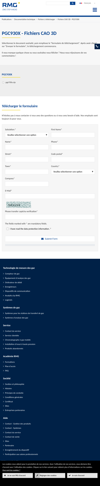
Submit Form (51, 239)
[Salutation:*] (27, 135)
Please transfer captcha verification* (21, 211)
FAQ (7, 370)
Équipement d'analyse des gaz (17, 278)
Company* (10, 178)
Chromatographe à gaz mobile (18, 340)
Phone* (54, 141)
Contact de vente (12, 437)
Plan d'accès (10, 366)
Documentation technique (24, 19)
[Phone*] (73, 147)
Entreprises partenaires (15, 410)
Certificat (9, 401)
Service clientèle (12, 335)
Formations (10, 362)
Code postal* (57, 154)
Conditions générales (14, 397)
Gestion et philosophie (14, 384)
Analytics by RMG (12, 295)
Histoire (8, 388)
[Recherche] (58, 3)
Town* (8, 166)
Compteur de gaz (12, 273)
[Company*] (27, 184)
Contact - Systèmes (13, 428)
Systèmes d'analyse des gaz (16, 317)
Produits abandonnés (14, 348)
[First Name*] (73, 135)
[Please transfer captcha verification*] (50, 216)
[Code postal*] (73, 159)
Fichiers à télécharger (46, 19)
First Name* (56, 129)
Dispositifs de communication (17, 291)
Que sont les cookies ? (11, 470)
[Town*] (27, 171)
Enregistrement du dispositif (17, 450)
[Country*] (73, 171)
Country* (55, 166)
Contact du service (13, 331)
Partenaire (9, 445)
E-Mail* (8, 190)
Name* (8, 141)
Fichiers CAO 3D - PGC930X (68, 19)
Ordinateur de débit (13, 282)
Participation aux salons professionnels (21, 454)
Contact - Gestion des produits (18, 423)
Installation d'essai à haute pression (20, 344)
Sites (7, 406)
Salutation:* (10, 129)
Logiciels (8, 300)
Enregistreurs (10, 286)
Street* (8, 154)
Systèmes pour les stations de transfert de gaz (24, 313)
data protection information (37, 228)
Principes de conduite (14, 393)
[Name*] (27, 147)
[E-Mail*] (50, 196)
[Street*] (27, 159)
